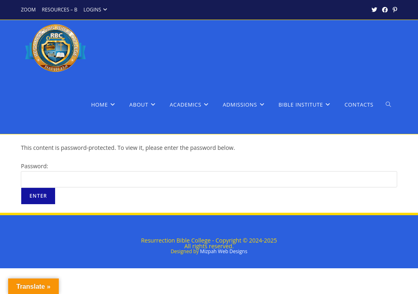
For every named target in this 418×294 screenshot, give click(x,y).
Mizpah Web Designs (223, 251)
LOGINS (96, 9)
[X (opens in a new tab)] (374, 10)
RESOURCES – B (60, 9)
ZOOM (28, 9)
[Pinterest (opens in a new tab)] (393, 10)
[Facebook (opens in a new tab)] (385, 10)
